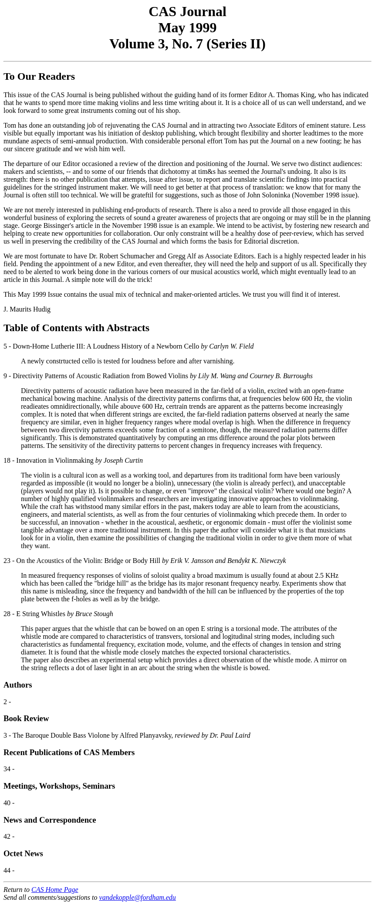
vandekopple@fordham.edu (137, 897)
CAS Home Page (54, 889)
